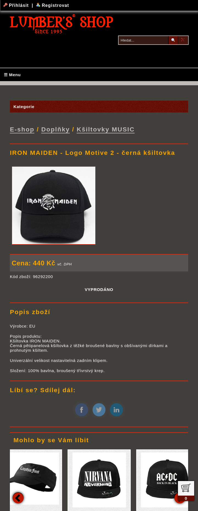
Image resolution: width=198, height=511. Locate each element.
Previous (18, 497)
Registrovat (52, 5)
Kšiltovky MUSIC (106, 129)
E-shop (22, 129)
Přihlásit (16, 5)
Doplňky (55, 129)
